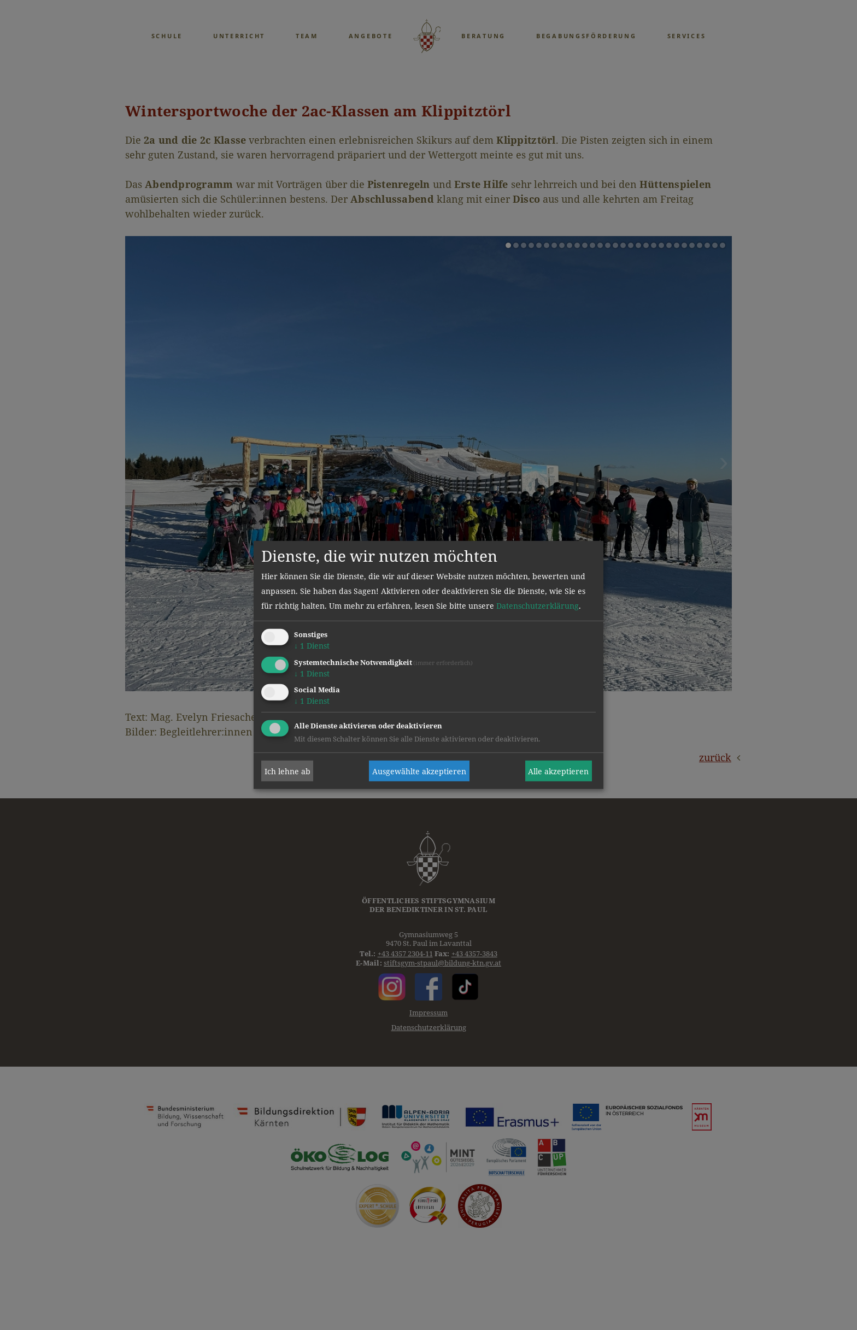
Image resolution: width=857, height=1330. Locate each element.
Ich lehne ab (287, 771)
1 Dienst (312, 645)
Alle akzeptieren (558, 771)
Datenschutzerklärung (537, 606)
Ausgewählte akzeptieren (419, 771)
